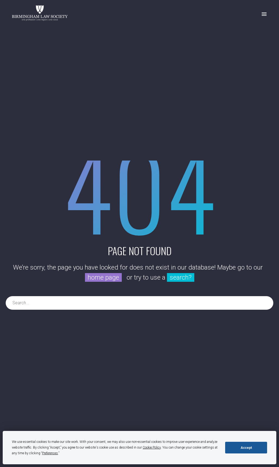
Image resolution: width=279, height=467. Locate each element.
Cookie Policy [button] (152, 447)
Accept (246, 448)
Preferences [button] (50, 453)
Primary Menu (264, 14)
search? (181, 277)
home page (103, 277)
